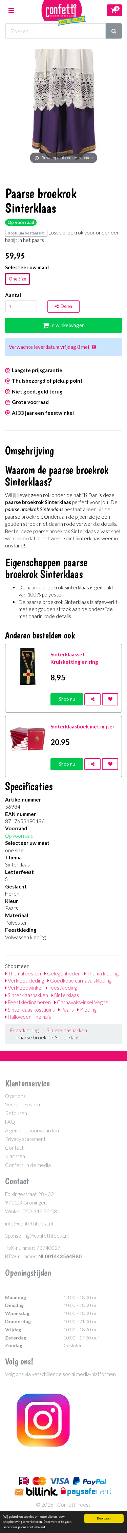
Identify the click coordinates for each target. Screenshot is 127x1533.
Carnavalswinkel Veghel (81, 1002)
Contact (14, 1148)
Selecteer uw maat (27, 267)
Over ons (15, 1096)
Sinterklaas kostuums (30, 1010)
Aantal (13, 295)
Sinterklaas (65, 995)
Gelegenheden (62, 973)
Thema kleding (101, 973)
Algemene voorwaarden (32, 1130)
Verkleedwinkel (23, 988)
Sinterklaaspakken (26, 995)
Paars (66, 1010)
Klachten (15, 1156)
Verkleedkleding (24, 980)
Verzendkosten (22, 1104)
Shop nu (67, 699)
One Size (17, 278)
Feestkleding (61, 988)
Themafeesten (23, 973)
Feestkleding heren (28, 1002)
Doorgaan (103, 1518)
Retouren (16, 1113)
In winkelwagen (64, 325)
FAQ (10, 1122)
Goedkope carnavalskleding (79, 980)
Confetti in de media (28, 1165)
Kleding (87, 1010)
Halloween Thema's (28, 1017)
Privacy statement (25, 1139)
